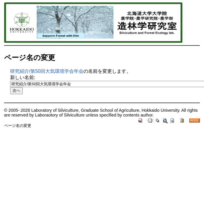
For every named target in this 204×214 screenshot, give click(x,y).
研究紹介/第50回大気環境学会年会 (46, 71)
